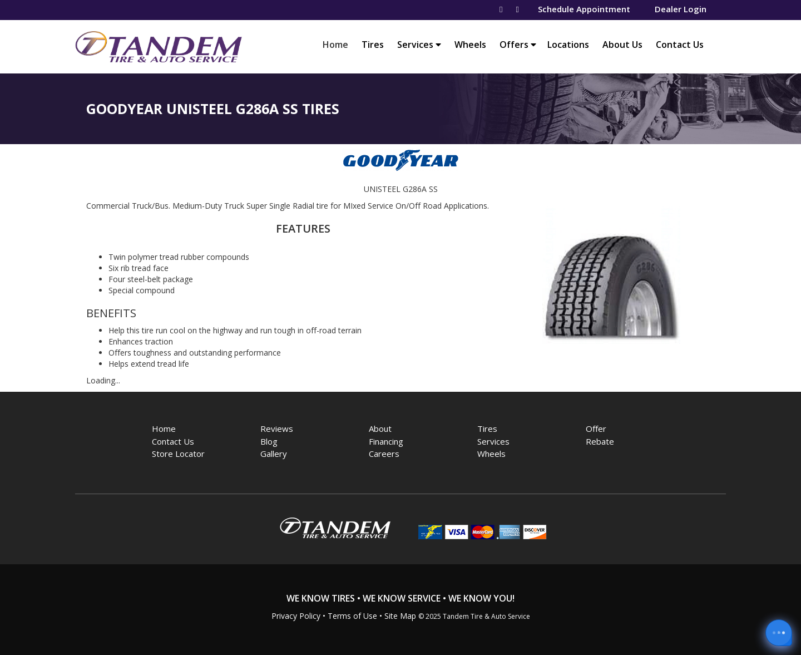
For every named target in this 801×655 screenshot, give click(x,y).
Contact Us (680, 44)
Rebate (600, 441)
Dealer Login (680, 8)
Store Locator (178, 453)
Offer (596, 428)
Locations (568, 44)
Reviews (276, 428)
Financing (386, 441)
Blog (269, 441)
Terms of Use (352, 615)
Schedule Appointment (584, 8)
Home (338, 44)
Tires (373, 44)
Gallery (273, 453)
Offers (518, 44)
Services (419, 44)
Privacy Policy (295, 615)
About (380, 428)
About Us (622, 44)
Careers (384, 453)
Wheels (470, 44)
